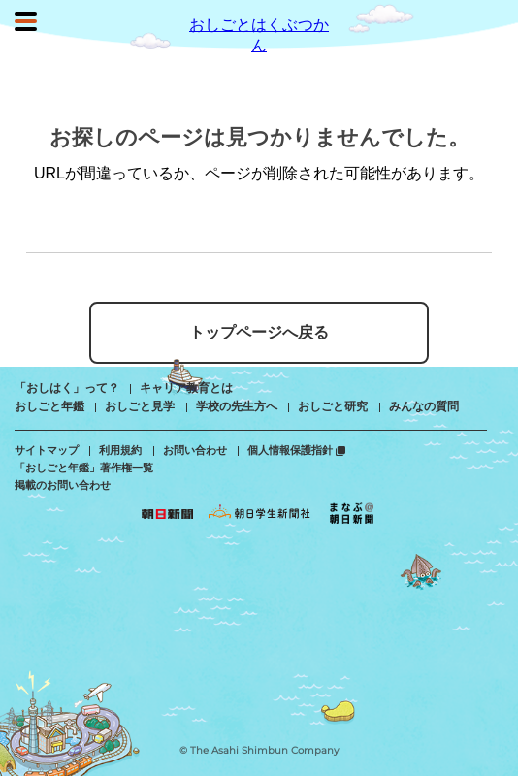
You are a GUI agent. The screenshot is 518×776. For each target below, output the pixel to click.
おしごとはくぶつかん (259, 24)
